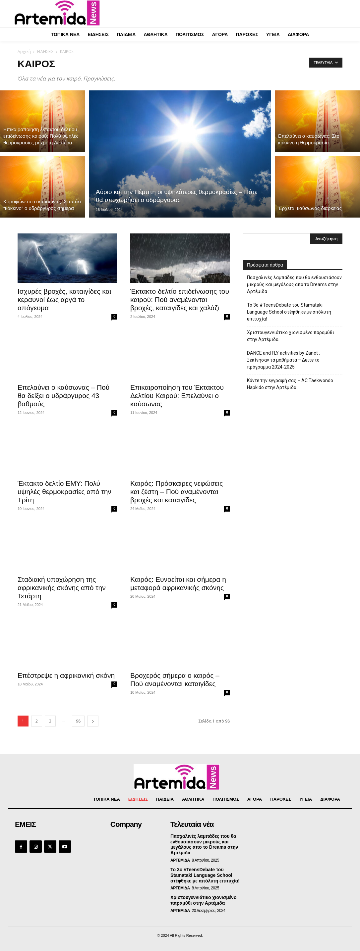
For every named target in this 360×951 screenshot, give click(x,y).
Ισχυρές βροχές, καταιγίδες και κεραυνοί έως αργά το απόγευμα (64, 299)
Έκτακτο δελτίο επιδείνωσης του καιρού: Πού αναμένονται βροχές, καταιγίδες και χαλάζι (179, 299)
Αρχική (24, 51)
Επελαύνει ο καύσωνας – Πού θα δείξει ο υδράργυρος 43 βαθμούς (63, 395)
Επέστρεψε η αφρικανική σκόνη (66, 675)
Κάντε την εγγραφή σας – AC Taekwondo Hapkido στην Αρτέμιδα (290, 384)
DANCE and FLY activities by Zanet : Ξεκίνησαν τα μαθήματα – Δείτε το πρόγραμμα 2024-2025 (283, 360)
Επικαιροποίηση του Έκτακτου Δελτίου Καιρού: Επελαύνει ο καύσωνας (177, 395)
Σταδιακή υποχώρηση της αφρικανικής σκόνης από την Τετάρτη (62, 588)
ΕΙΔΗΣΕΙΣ (45, 51)
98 (78, 721)
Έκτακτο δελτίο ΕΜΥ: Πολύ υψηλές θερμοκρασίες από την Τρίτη (64, 491)
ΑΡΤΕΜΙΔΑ (180, 860)
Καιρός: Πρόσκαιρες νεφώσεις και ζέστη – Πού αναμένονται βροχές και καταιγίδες (176, 491)
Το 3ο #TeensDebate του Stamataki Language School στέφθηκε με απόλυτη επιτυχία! (289, 312)
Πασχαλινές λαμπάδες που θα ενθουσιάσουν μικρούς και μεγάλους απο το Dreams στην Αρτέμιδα (294, 284)
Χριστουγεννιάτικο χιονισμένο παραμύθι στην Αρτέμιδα (290, 336)
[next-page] (92, 721)
